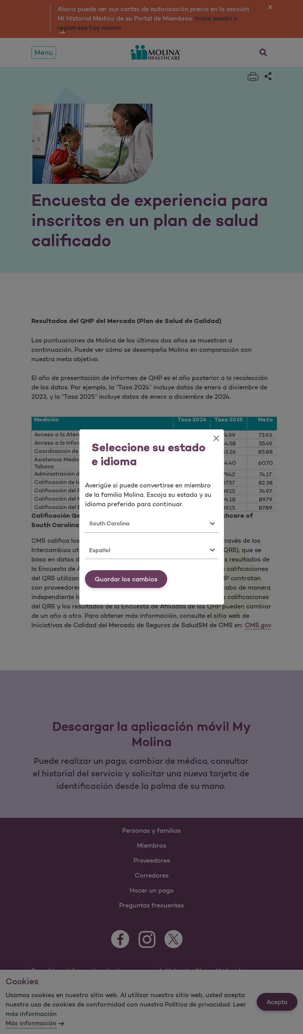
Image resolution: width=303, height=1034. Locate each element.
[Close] (216, 438)
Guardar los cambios (126, 579)
